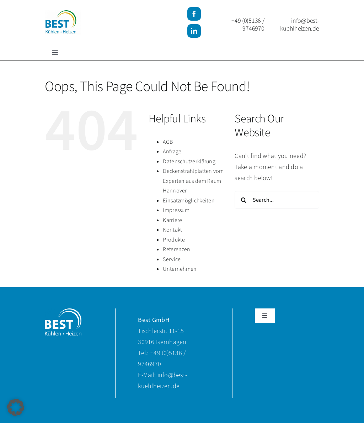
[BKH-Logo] (63, 13)
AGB (168, 142)
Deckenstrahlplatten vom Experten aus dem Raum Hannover (193, 181)
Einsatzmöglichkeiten (188, 201)
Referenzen (176, 249)
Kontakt (172, 230)
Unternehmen (180, 269)
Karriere (172, 220)
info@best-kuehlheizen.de (299, 24)
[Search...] (277, 200)
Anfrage (172, 151)
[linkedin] (194, 31)
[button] (15, 407)
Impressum (176, 210)
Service (172, 259)
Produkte (174, 240)
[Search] (243, 200)
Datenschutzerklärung (189, 161)
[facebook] (194, 14)
